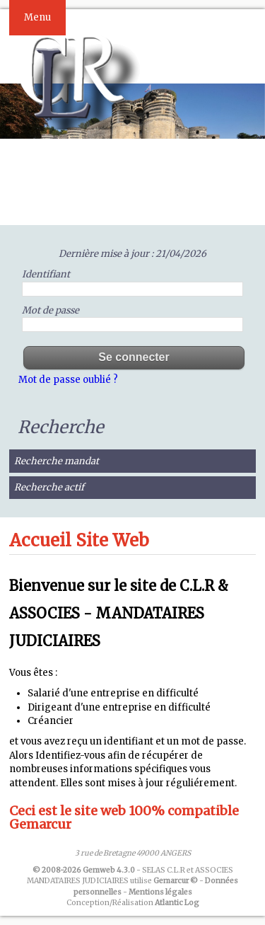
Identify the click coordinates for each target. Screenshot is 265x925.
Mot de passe (50, 310)
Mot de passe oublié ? (68, 380)
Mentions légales (160, 892)
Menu (37, 17)
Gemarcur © (175, 880)
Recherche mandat (56, 461)
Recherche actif (49, 487)
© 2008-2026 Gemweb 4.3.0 (84, 870)
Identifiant (46, 274)
